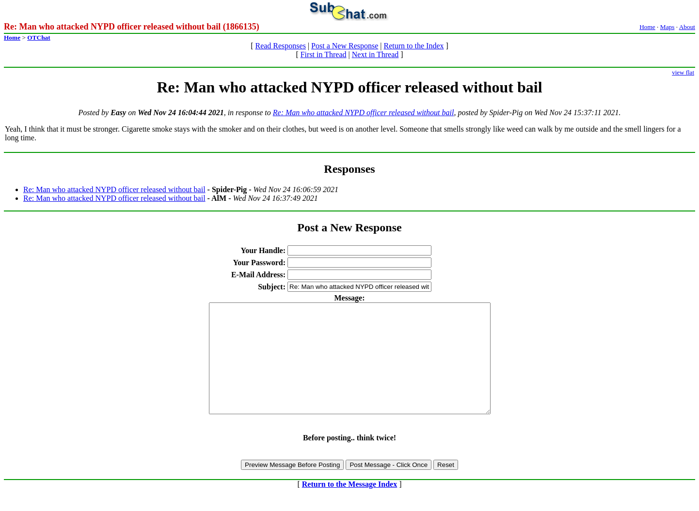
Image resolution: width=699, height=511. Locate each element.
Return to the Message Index (349, 506)
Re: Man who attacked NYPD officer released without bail (363, 112)
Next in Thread (375, 54)
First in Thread (324, 54)
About (687, 26)
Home (647, 26)
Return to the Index (414, 46)
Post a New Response (344, 46)
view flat (683, 72)
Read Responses (280, 46)
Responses (349, 169)
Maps (667, 26)
